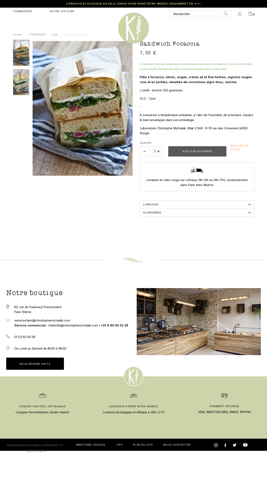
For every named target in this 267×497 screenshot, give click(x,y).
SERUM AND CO (53, 487)
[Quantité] (155, 151)
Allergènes (152, 212)
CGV (119, 486)
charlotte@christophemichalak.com (73, 325)
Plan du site (143, 486)
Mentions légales (90, 486)
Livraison (151, 204)
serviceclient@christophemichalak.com (42, 320)
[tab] (197, 204)
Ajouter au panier (197, 151)
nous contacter (177, 486)
